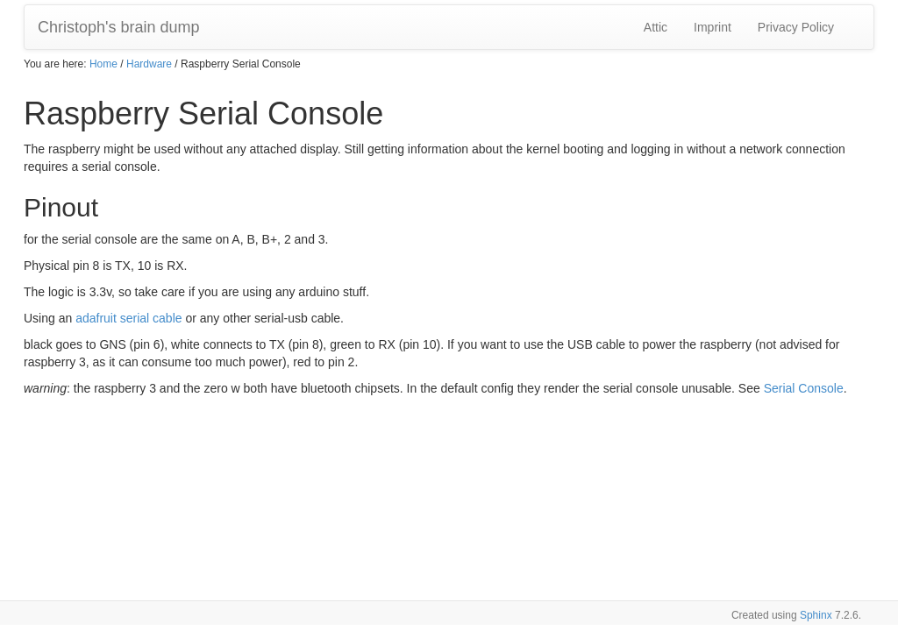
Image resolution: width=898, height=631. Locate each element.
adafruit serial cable (128, 318)
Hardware (149, 64)
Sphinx (816, 615)
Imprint (712, 27)
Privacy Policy (796, 27)
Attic (655, 27)
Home (103, 64)
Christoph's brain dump (119, 27)
